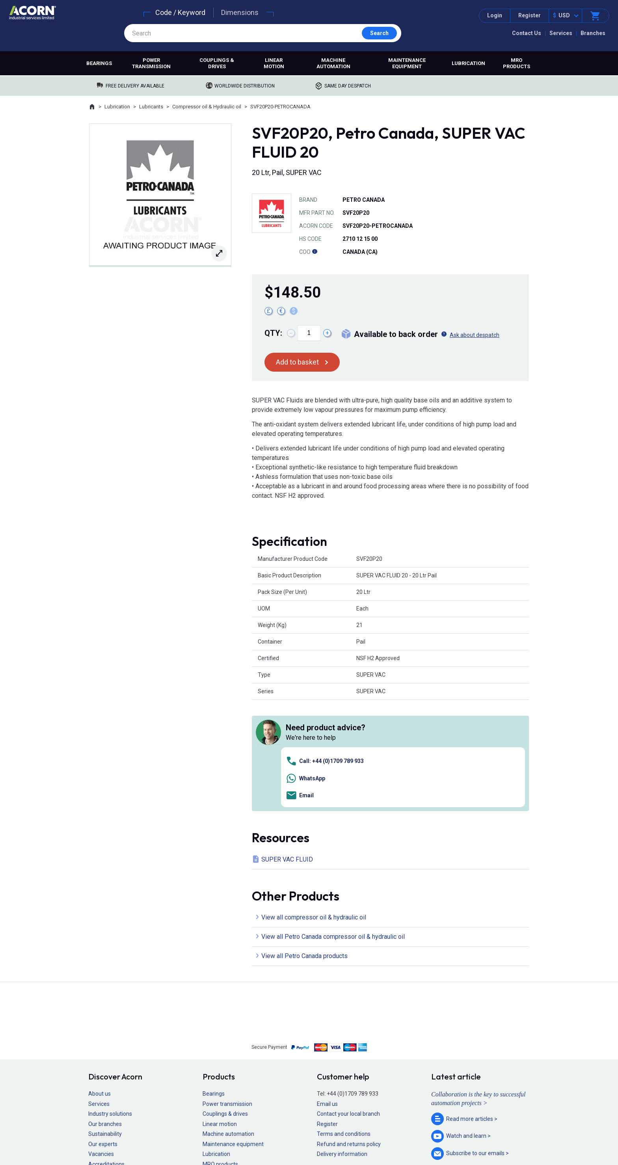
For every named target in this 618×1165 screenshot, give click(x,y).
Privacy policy (283, 1136)
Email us (327, 992)
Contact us (555, 1143)
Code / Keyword (180, 12)
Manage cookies (353, 1136)
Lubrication (468, 63)
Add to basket (297, 362)
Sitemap (256, 1136)
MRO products (516, 63)
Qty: (273, 333)
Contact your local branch (348, 1002)
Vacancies (101, 1043)
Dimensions (240, 12)
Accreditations (106, 1053)
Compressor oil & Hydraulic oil (206, 107)
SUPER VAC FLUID (287, 748)
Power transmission (151, 63)
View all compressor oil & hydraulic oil (313, 806)
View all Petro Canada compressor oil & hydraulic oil (333, 825)
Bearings (99, 63)
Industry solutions (110, 1002)
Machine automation (333, 63)
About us (99, 982)
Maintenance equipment (407, 63)
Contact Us (526, 33)
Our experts (102, 1033)
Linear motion (274, 63)
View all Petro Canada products (304, 845)
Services (560, 33)
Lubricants (151, 107)
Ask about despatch (474, 335)
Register (529, 15)
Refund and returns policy (349, 1033)
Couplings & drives (216, 63)
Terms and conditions (343, 1023)
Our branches (105, 1012)
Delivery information (342, 1043)
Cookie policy (316, 1136)
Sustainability (105, 1023)
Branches (593, 33)
